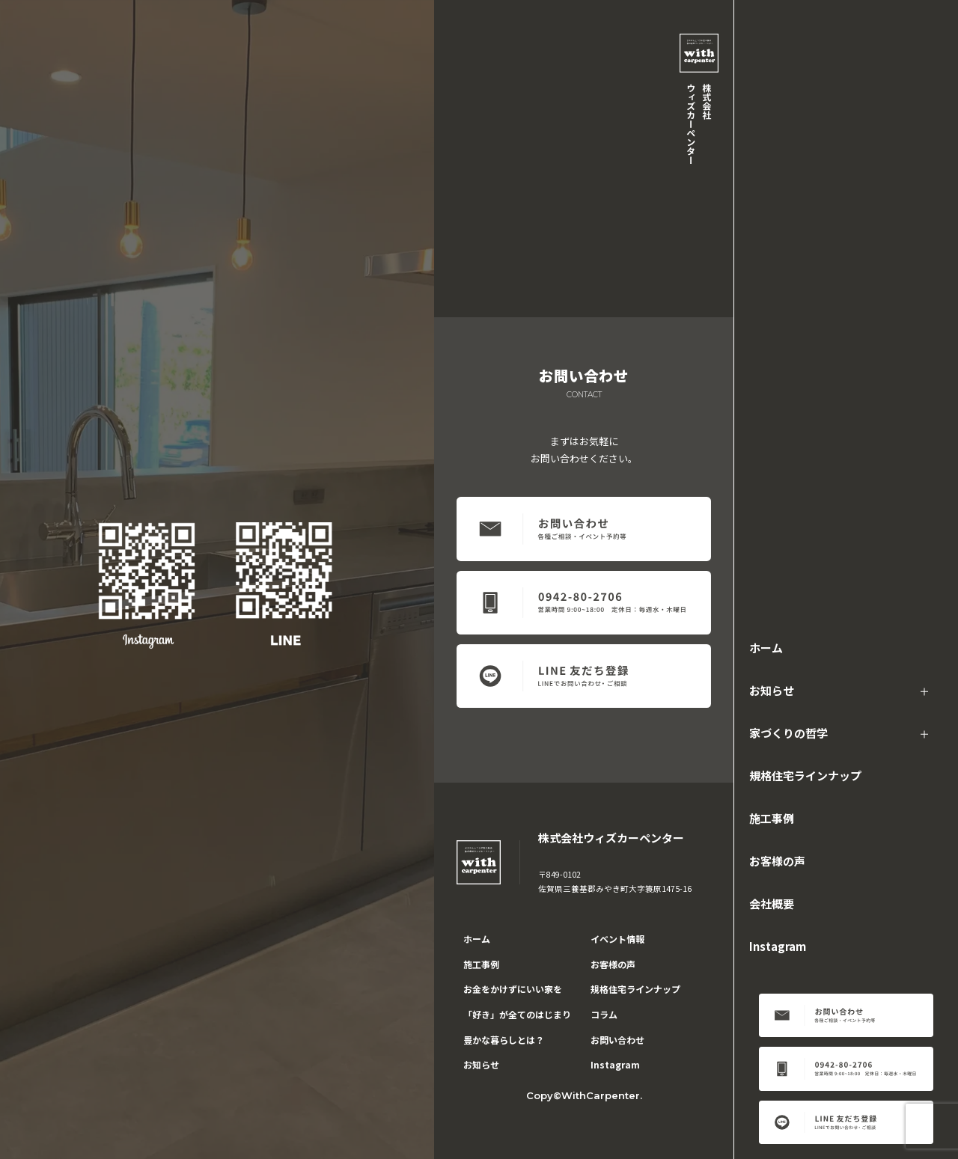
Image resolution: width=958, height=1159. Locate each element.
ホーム (766, 647)
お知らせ (771, 690)
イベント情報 (617, 938)
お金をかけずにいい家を (512, 988)
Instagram (777, 946)
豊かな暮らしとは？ (503, 1039)
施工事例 (771, 818)
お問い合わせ (617, 1039)
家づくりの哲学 (788, 733)
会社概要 (771, 903)
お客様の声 (777, 861)
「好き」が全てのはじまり (517, 1014)
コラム (604, 1014)
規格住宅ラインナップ (805, 775)
